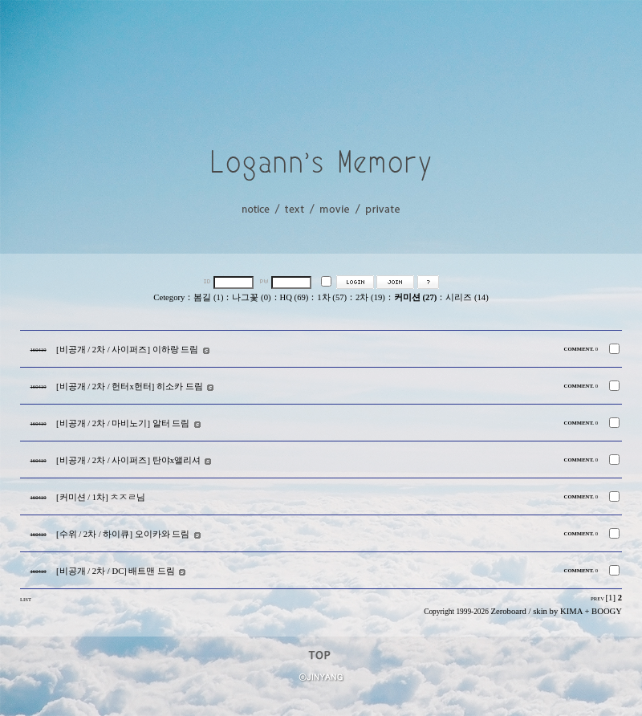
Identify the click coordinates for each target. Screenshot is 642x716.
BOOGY (606, 611)
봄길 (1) (208, 297)
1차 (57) (332, 297)
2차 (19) (370, 297)
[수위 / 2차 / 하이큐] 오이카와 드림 (122, 534)
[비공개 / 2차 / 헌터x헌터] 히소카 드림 (129, 386)
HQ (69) (294, 297)
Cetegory (169, 297)
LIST (25, 599)
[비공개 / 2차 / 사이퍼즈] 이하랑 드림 (127, 349)
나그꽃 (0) (251, 297)
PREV (597, 598)
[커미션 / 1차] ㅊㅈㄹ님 (100, 497)
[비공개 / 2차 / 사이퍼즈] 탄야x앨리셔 (128, 460)
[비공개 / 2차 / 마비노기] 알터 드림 (122, 423)
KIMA (571, 611)
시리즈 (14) (466, 297)
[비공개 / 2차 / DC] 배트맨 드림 (115, 571)
